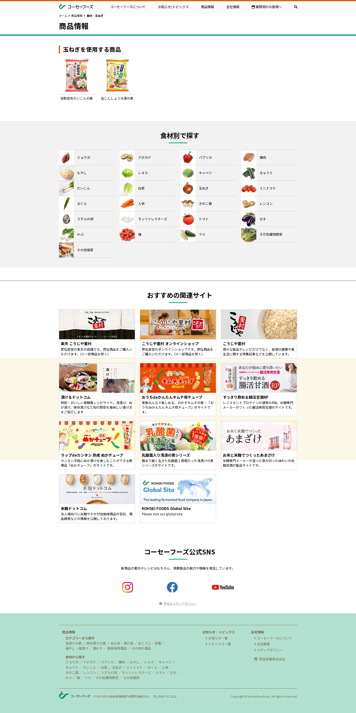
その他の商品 (141, 648)
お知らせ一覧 (217, 638)
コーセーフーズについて (128, 6)
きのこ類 (71, 672)
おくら (152, 667)
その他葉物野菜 (107, 677)
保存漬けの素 (96, 643)
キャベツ (165, 662)
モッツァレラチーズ (136, 672)
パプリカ (107, 662)
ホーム (63, 15)
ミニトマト (134, 667)
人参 (165, 667)
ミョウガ (71, 662)
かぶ (68, 677)
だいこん (89, 667)
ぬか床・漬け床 (122, 643)
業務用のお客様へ (267, 6)
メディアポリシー (268, 650)
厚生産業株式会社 (269, 659)
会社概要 (262, 644)
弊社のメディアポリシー (178, 603)
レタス (149, 662)
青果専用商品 (117, 648)
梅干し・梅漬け (76, 648)
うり (88, 677)
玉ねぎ (117, 667)
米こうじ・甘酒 (149, 643)
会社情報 (232, 6)
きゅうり (71, 667)
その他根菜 (131, 677)
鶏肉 (122, 662)
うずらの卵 (109, 672)
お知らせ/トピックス (173, 6)
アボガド (89, 662)
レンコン (89, 672)
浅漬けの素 (73, 643)
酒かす (98, 648)
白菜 (104, 667)
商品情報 (207, 6)
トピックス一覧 (218, 644)
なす (173, 672)
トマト (160, 672)
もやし (134, 662)
